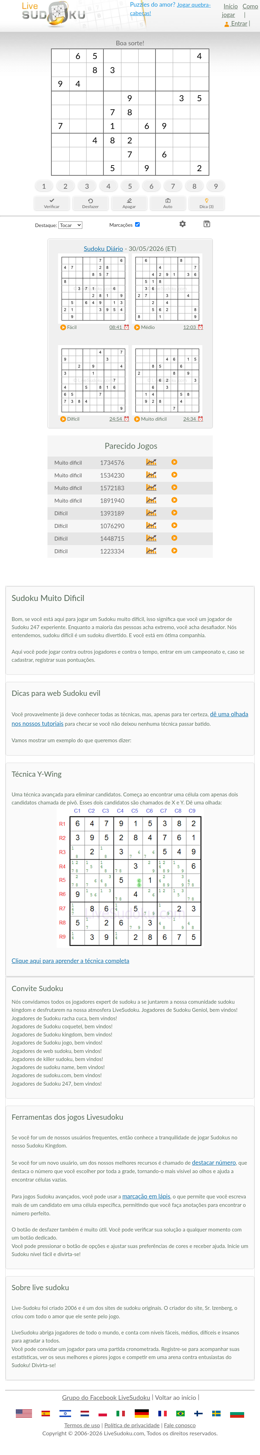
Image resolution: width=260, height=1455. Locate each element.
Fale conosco (180, 1425)
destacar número (214, 1162)
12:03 (193, 327)
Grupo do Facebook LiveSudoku (106, 1397)
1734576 (112, 462)
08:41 (119, 327)
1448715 (112, 538)
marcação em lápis (146, 1196)
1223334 (112, 551)
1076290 (112, 526)
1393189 (112, 513)
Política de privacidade (131, 1425)
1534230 (112, 475)
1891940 (112, 500)
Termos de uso (82, 1425)
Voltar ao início (175, 1397)
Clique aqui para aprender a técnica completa (70, 960)
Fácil (67, 327)
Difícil (68, 419)
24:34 (193, 419)
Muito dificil (149, 419)
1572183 (112, 488)
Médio (143, 327)
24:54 (119, 419)
